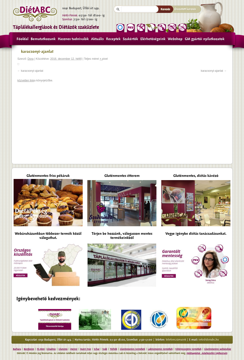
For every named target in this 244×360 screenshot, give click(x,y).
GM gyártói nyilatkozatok (204, 39)
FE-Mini (41, 349)
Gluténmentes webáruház (217, 349)
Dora (31, 58)
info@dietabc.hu (209, 340)
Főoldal (22, 39)
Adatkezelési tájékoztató (214, 353)
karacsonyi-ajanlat (32, 70)
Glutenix (63, 349)
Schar (97, 349)
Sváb (104, 349)
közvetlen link (26, 80)
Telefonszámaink (176, 340)
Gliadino (51, 349)
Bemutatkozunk (43, 39)
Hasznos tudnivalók (73, 39)
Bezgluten (29, 349)
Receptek (113, 39)
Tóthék (113, 349)
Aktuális (97, 39)
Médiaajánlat (193, 353)
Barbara (17, 349)
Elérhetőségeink (152, 39)
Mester (73, 349)
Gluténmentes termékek (132, 349)
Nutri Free (85, 349)
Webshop (175, 39)
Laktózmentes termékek (160, 349)
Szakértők (130, 39)
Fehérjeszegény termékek (188, 349)
